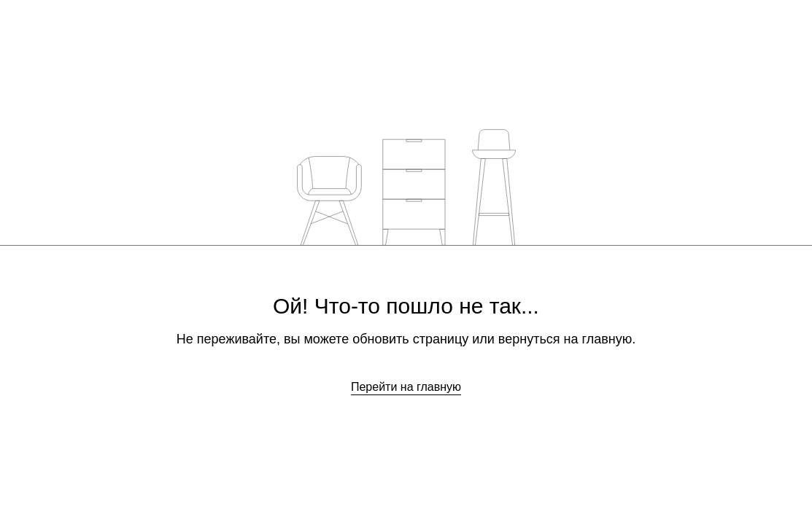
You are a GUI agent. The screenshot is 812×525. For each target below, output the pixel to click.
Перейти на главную (406, 387)
